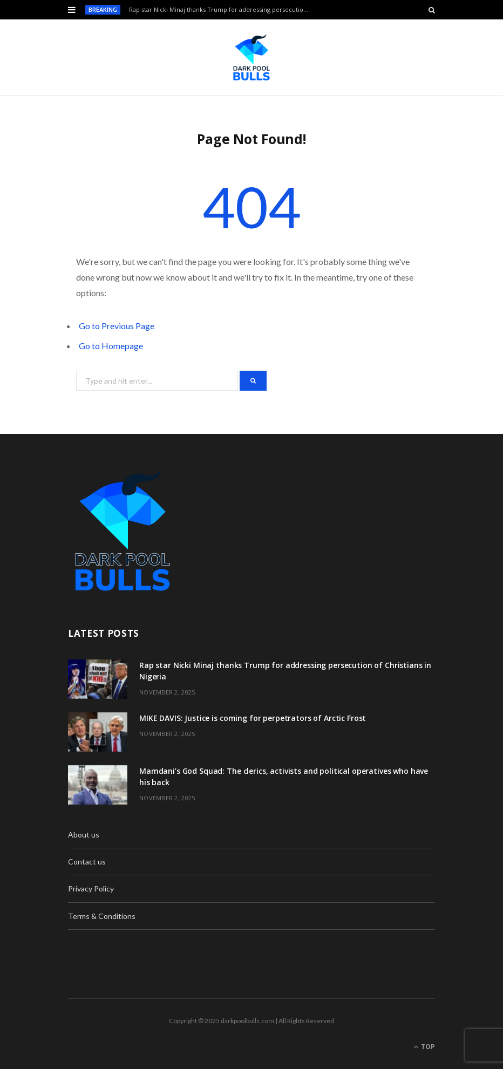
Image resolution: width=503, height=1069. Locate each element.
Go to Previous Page (116, 326)
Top (424, 1046)
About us (83, 834)
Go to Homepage (111, 346)
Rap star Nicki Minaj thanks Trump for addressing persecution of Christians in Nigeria (222, 9)
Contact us (87, 861)
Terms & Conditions (101, 916)
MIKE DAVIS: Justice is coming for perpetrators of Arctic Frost (252, 718)
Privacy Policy (91, 888)
